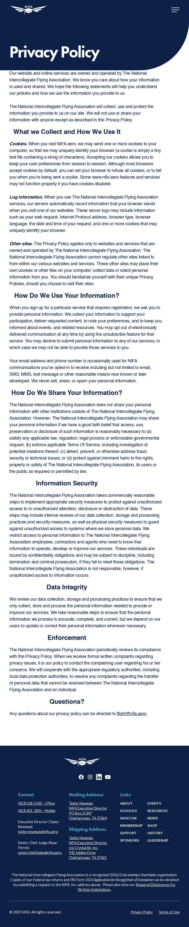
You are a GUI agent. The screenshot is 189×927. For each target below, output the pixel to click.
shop (152, 825)
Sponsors (129, 840)
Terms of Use (169, 912)
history (155, 833)
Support (128, 833)
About (126, 803)
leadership (157, 840)
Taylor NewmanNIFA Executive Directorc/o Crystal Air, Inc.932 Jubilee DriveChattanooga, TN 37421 (88, 848)
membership (131, 825)
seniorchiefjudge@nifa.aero (40, 853)
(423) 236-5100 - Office (36, 803)
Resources (157, 811)
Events (154, 803)
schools (128, 811)
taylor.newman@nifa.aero (38, 832)
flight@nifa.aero (131, 714)
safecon (128, 818)
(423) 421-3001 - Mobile (36, 811)
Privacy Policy (142, 912)
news (152, 818)
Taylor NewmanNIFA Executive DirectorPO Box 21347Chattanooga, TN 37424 (88, 810)
